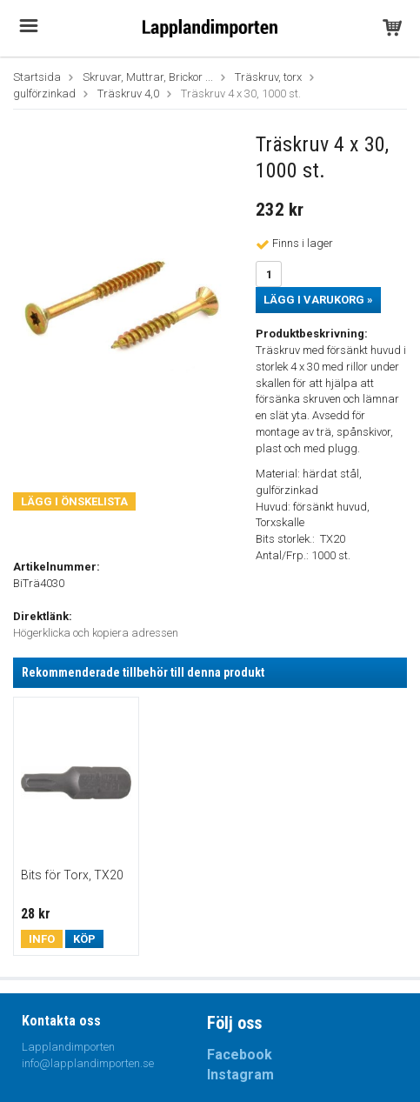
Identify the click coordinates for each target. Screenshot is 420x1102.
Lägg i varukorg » (318, 299)
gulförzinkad (44, 93)
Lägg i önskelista (74, 501)
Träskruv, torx (268, 76)
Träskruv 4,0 (128, 93)
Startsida (37, 76)
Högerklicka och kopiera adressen (95, 632)
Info (42, 938)
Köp (84, 938)
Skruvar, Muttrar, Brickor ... (148, 76)
